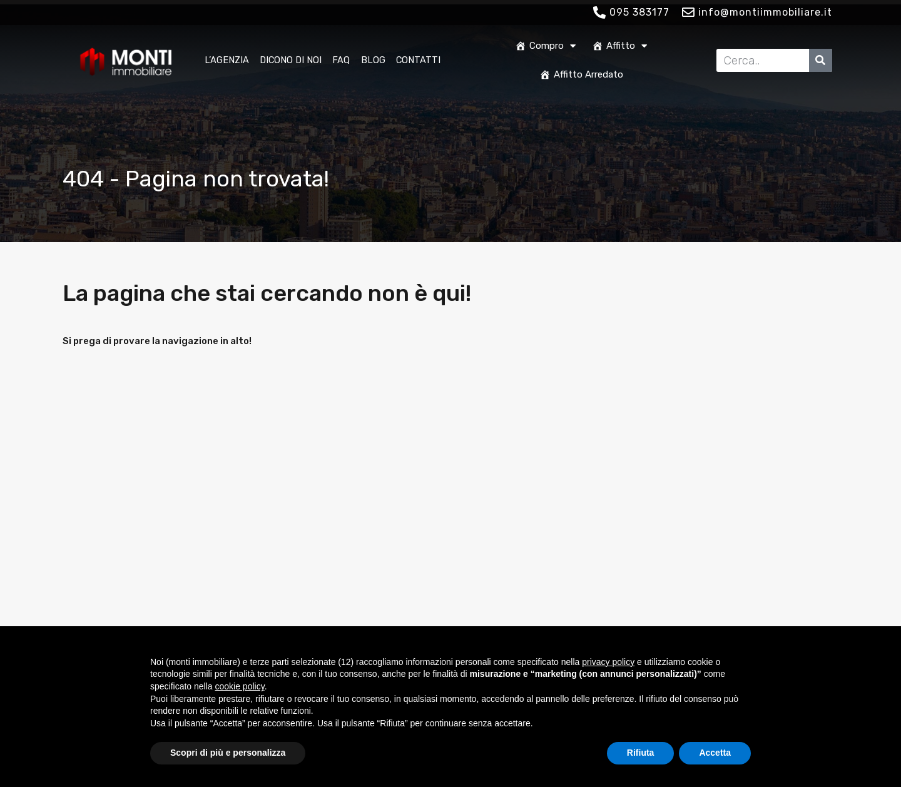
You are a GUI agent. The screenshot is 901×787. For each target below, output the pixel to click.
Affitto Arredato (581, 74)
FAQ (341, 60)
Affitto (619, 46)
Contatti (418, 60)
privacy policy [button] (608, 662)
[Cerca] (820, 60)
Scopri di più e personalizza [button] (227, 753)
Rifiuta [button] (640, 753)
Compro (545, 46)
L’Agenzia (227, 60)
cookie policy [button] (240, 686)
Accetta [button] (715, 753)
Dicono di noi (291, 60)
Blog (373, 60)
